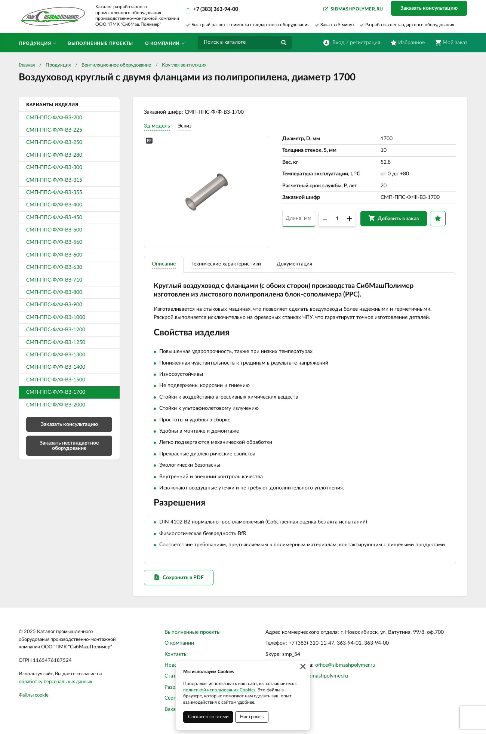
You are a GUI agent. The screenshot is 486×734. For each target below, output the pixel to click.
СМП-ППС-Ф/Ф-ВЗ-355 (54, 192)
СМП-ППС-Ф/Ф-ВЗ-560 (54, 242)
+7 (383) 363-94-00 (215, 9)
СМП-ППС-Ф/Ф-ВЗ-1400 (55, 367)
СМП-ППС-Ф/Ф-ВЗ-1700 (55, 392)
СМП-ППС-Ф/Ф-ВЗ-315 (54, 180)
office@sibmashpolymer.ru (345, 665)
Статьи (172, 676)
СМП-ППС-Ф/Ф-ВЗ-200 (54, 117)
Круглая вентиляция (184, 65)
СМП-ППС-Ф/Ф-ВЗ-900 (54, 304)
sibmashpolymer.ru (356, 9)
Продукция (58, 65)
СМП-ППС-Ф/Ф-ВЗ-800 (54, 292)
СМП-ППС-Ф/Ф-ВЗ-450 (54, 217)
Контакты (176, 654)
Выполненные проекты (192, 632)
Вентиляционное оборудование (116, 65)
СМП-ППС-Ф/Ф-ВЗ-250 (54, 142)
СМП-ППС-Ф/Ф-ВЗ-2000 (55, 405)
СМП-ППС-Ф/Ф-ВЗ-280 (54, 155)
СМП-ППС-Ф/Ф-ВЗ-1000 (55, 317)
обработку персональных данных (55, 681)
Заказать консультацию (429, 8)
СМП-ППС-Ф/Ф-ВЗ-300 (54, 167)
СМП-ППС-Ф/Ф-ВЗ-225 (54, 130)
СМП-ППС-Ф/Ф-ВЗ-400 (54, 205)
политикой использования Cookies (219, 690)
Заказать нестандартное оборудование (69, 445)
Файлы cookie (34, 695)
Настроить (252, 717)
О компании (179, 643)
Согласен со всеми (208, 717)
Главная (27, 65)
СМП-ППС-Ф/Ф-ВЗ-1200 (55, 329)
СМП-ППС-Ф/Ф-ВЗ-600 (54, 255)
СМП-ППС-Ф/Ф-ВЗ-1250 (55, 342)
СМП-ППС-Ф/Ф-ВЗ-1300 (55, 354)
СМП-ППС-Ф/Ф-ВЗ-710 (54, 280)
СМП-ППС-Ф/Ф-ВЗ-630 (54, 267)
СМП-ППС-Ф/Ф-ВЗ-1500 (55, 380)
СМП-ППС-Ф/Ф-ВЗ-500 (54, 230)
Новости (174, 665)
